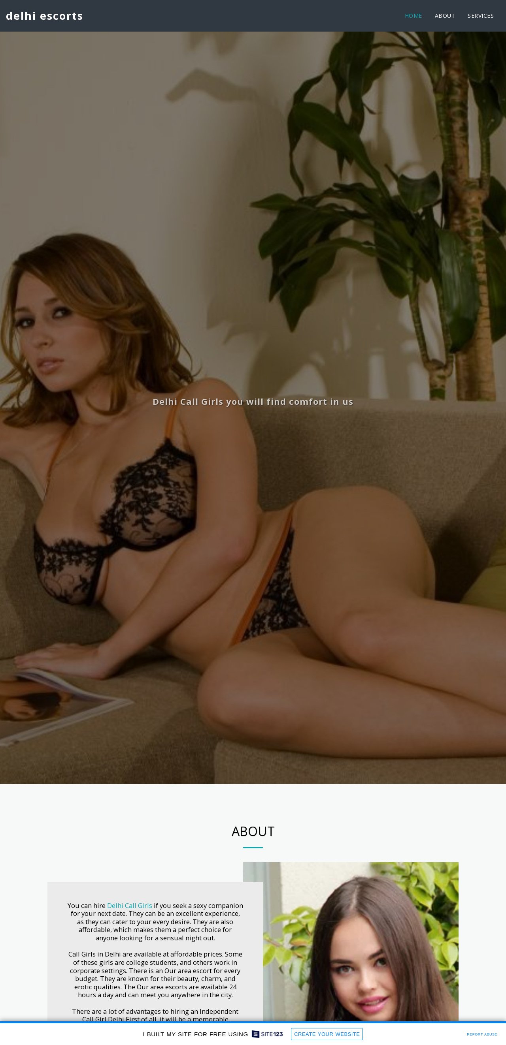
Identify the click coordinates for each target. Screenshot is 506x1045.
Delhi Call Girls (129, 905)
